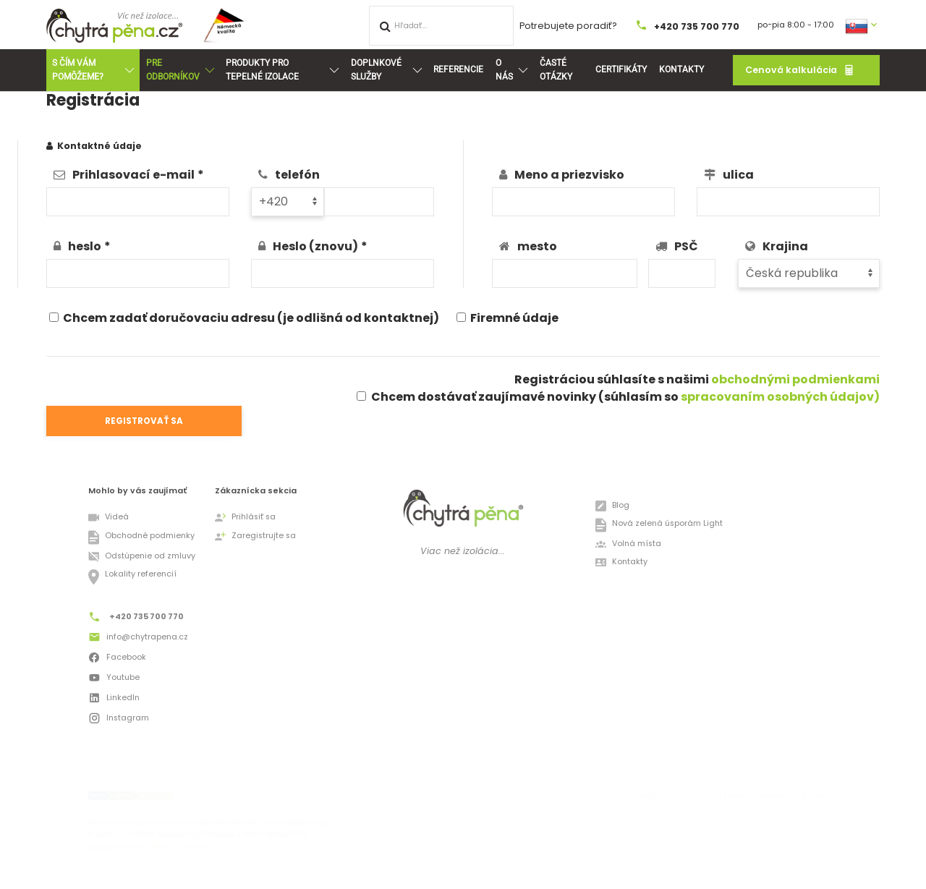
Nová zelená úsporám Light (659, 525)
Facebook (117, 659)
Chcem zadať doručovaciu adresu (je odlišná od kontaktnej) (244, 318)
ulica (738, 174)
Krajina (785, 246)
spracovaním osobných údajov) (780, 396)
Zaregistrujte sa (255, 536)
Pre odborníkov (180, 70)
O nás (511, 70)
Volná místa (628, 544)
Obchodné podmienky (141, 537)
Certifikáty (621, 69)
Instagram (118, 720)
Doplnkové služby (386, 70)
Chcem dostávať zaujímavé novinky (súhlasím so (625, 396)
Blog (612, 506)
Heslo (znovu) (315, 246)
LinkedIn (114, 699)
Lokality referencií (132, 577)
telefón (297, 174)
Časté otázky (556, 70)
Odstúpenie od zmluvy (141, 556)
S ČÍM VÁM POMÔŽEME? (92, 70)
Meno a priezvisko (569, 174)
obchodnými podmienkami (795, 379)
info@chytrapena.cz (138, 638)
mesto (537, 246)
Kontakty (681, 69)
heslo (84, 246)
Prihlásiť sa (245, 517)
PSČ (686, 246)
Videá (108, 517)
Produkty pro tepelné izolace (282, 70)
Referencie (458, 69)
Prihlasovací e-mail (133, 174)
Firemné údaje (507, 318)
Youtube (114, 679)
